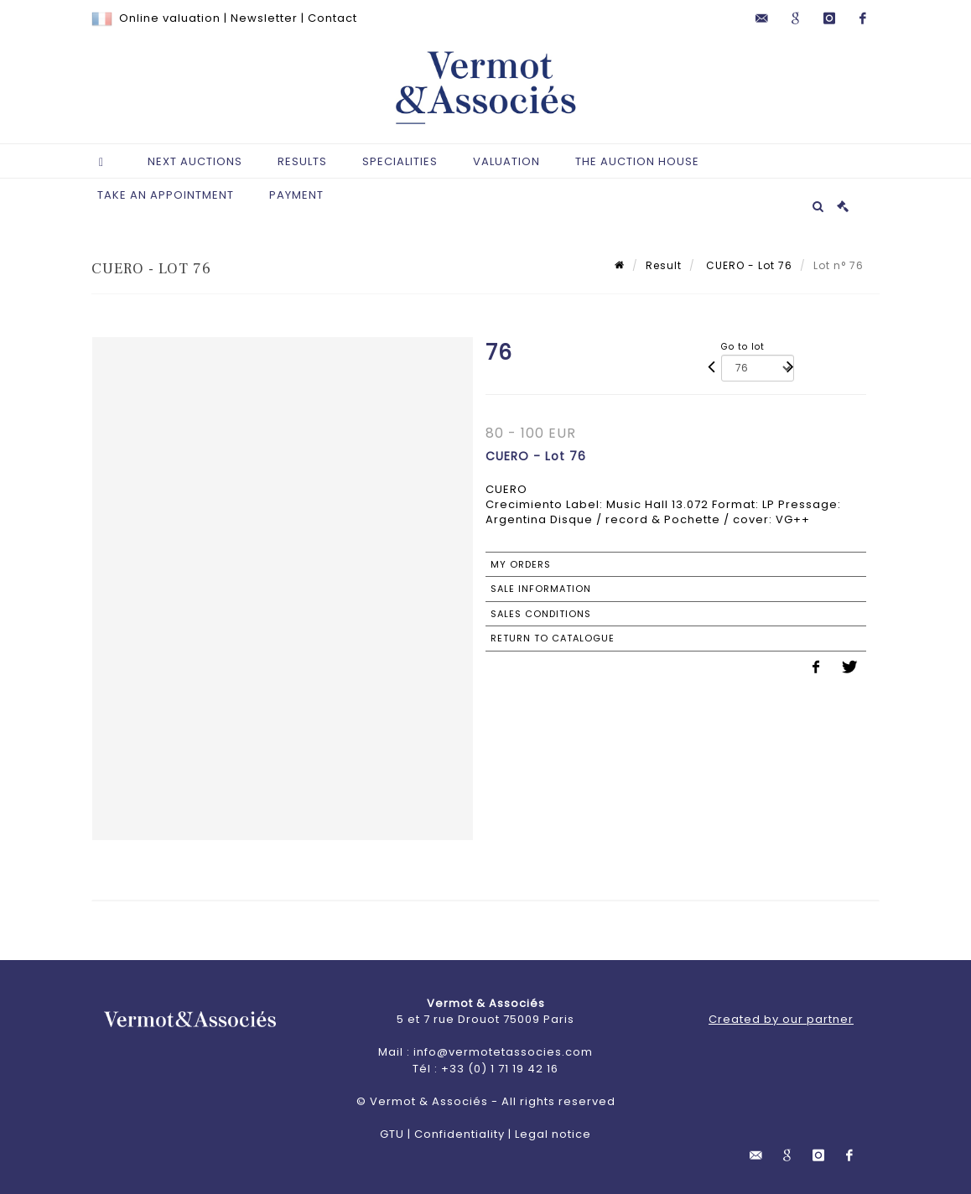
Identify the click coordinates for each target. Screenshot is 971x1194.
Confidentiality (459, 1134)
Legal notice (553, 1134)
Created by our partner (781, 1019)
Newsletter (264, 18)
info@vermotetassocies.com (503, 1052)
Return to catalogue (553, 638)
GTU (392, 1134)
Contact (332, 18)
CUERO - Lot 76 (747, 265)
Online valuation (170, 18)
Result (664, 265)
